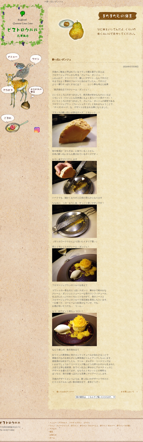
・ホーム (51, 438)
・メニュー (52, 423)
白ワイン (74, 426)
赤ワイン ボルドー (107, 426)
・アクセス (52, 429)
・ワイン (51, 426)
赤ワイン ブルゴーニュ (89, 426)
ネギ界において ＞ (129, 392)
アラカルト (62, 423)
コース (86, 423)
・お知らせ (52, 435)
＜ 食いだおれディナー (63, 392)
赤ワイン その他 (123, 426)
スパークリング (63, 426)
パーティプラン (75, 423)
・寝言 (50, 432)
